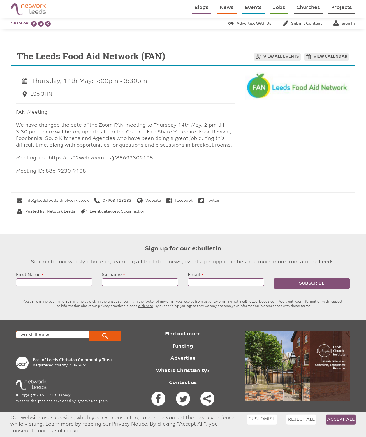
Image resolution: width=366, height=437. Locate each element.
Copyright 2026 (32, 395)
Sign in (344, 24)
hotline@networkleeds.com (255, 301)
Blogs (201, 7)
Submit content (302, 24)
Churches (308, 7)
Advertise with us (250, 24)
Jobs (279, 7)
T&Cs (52, 395)
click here (145, 306)
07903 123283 (112, 201)
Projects (341, 7)
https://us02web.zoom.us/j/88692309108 (101, 158)
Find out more (183, 334)
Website (149, 201)
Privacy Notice (129, 424)
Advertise (183, 358)
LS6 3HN (37, 94)
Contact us (183, 382)
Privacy (64, 395)
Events (253, 7)
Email (194, 275)
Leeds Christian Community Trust (79, 360)
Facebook (179, 201)
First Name (28, 275)
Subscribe (312, 283)
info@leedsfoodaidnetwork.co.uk (53, 201)
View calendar (330, 57)
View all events (281, 57)
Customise (261, 419)
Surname (112, 275)
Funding (183, 346)
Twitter (209, 201)
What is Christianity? (183, 370)
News (227, 7)
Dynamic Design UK (92, 401)
